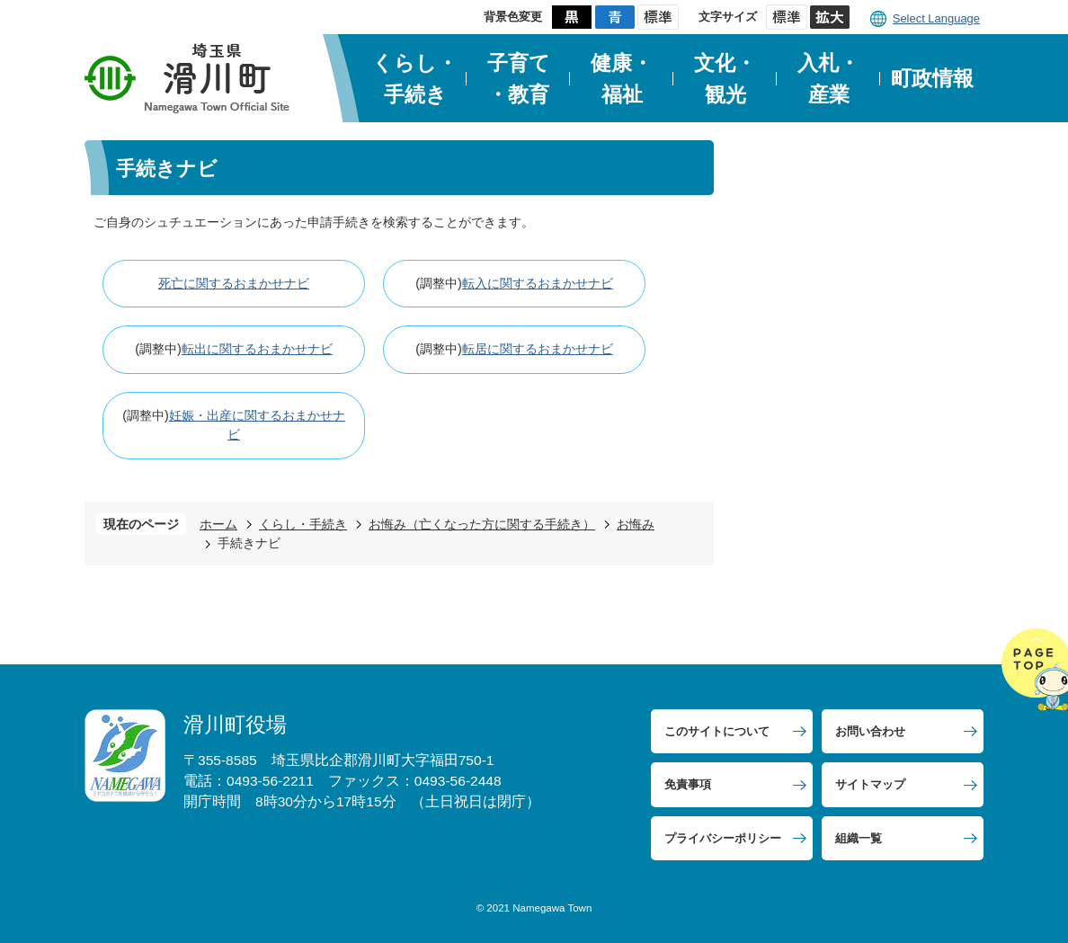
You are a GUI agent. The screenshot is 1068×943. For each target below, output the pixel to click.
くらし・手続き (415, 78)
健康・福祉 (622, 78)
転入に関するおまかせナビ (537, 283)
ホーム (218, 524)
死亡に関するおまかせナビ (233, 283)
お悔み (635, 524)
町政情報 (932, 78)
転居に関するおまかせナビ (537, 349)
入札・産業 (828, 78)
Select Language (936, 18)
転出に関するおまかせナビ (257, 349)
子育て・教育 (518, 78)
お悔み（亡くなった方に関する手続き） (482, 524)
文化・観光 (725, 78)
